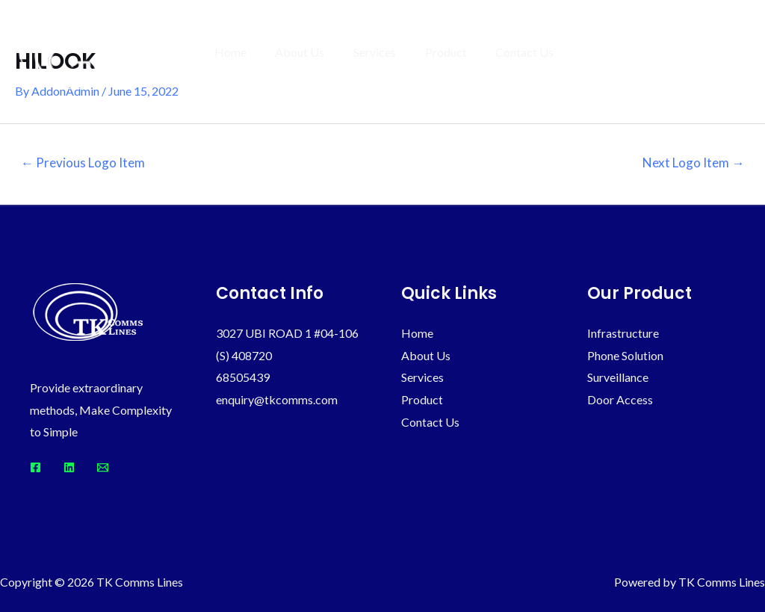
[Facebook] (35, 467)
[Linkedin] (69, 467)
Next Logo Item (693, 162)
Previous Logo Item (83, 162)
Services (387, 52)
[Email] (102, 467)
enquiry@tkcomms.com (277, 399)
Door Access (620, 399)
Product (453, 52)
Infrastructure (623, 333)
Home (253, 52)
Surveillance (617, 377)
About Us (317, 52)
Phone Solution (625, 355)
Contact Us (527, 52)
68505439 (243, 377)
